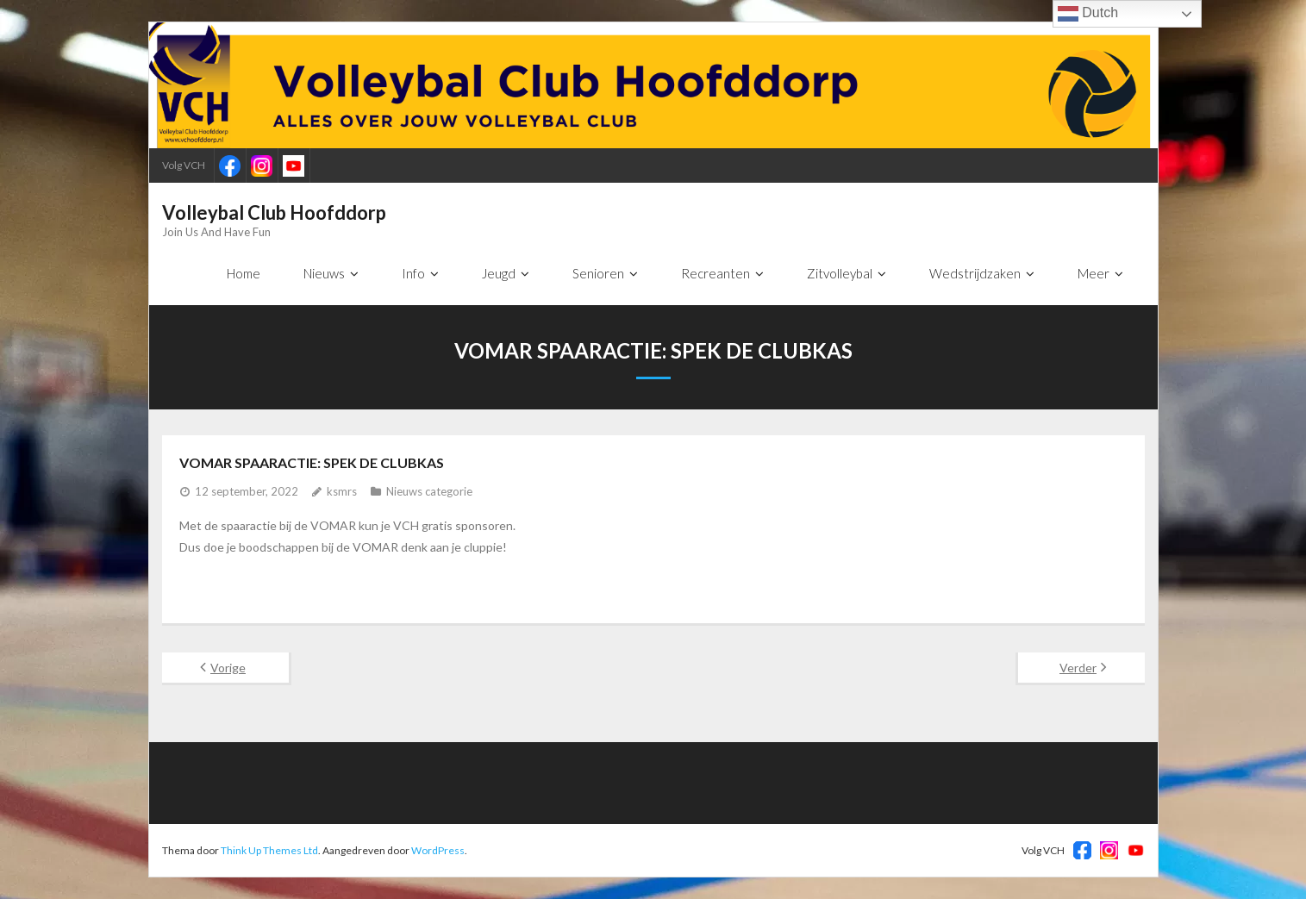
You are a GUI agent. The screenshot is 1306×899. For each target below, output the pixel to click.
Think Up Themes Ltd (269, 850)
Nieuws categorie (429, 491)
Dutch (1088, 13)
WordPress (438, 850)
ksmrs (342, 491)
